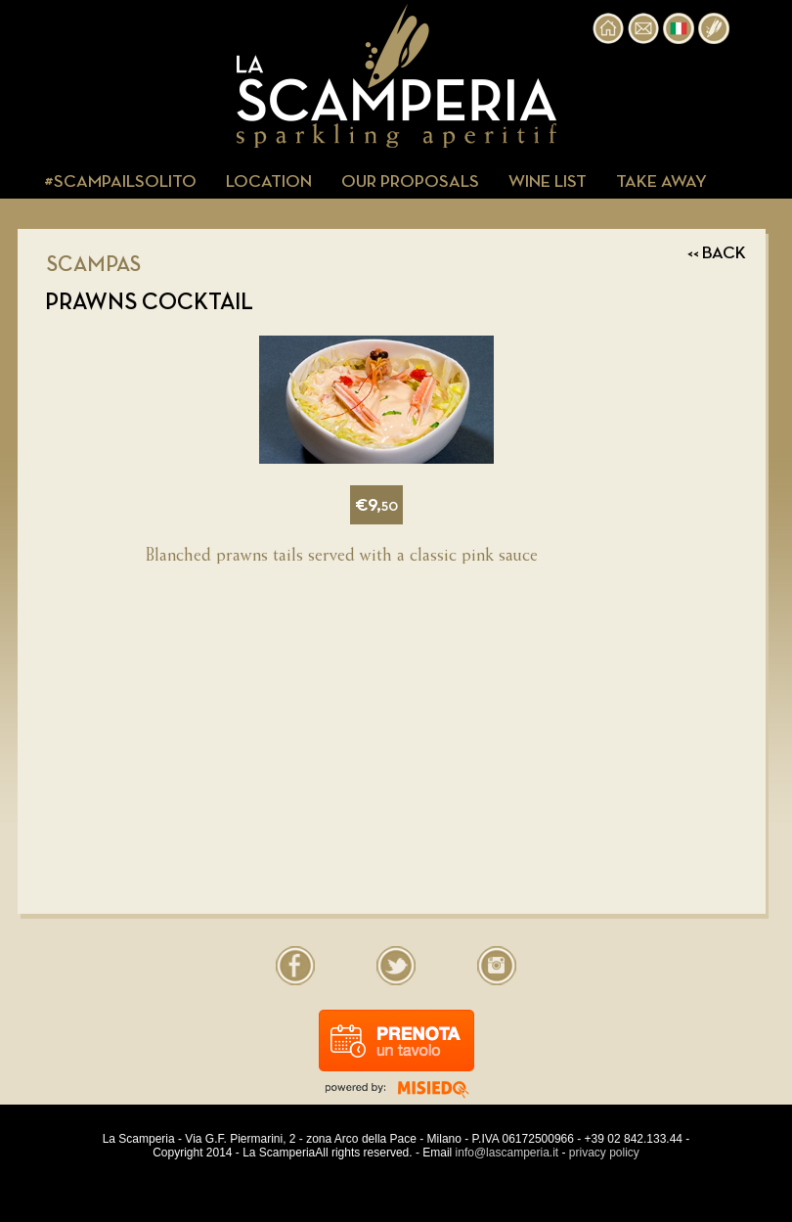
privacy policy (604, 1152)
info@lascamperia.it (507, 1152)
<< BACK (716, 253)
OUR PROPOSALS (410, 182)
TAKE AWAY (661, 182)
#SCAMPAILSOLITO (120, 182)
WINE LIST (547, 182)
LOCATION (269, 182)
